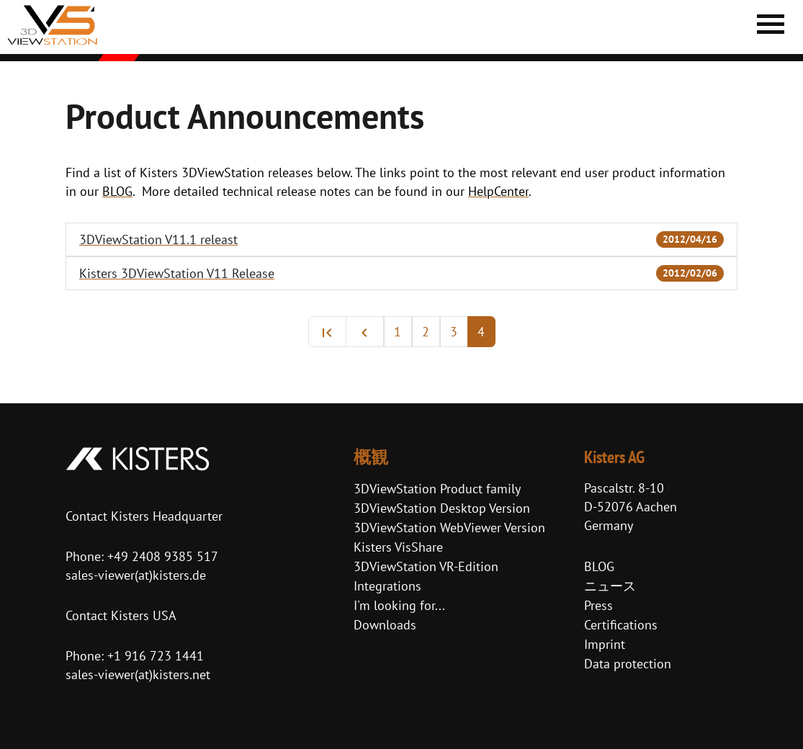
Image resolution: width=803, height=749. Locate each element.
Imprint (604, 644)
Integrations (387, 586)
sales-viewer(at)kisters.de (136, 575)
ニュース (610, 586)
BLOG (599, 566)
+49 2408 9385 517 (161, 556)
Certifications (621, 624)
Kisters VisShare (398, 547)
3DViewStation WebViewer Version (449, 527)
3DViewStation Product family (437, 488)
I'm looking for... (399, 605)
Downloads (385, 624)
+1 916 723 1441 (155, 655)
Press (598, 605)
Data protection (627, 663)
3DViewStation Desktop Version (442, 508)
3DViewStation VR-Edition (426, 566)
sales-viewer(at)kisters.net (138, 674)
